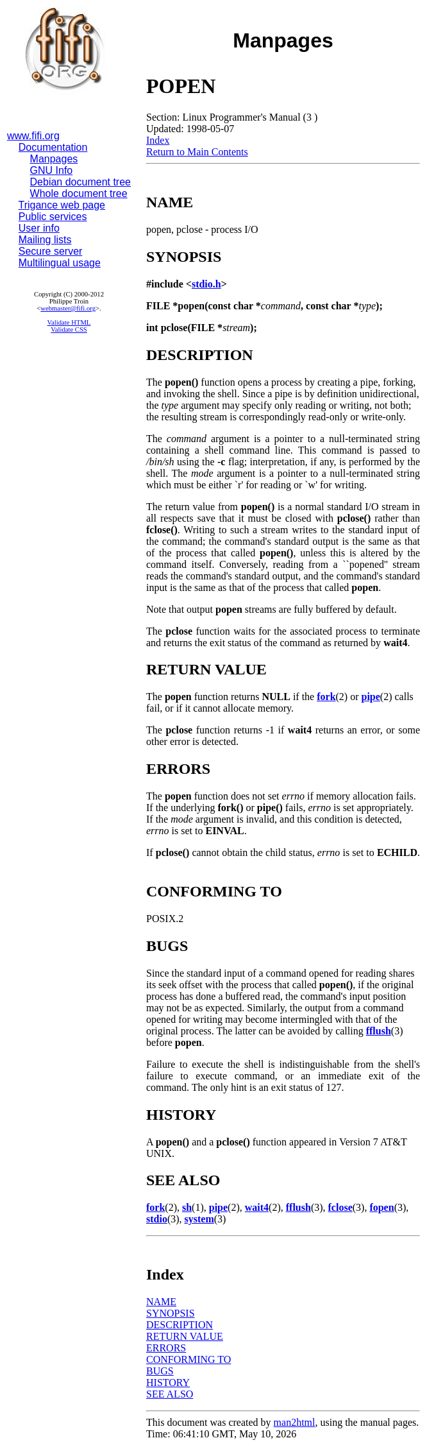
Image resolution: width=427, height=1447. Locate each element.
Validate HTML (69, 322)
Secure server (51, 251)
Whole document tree (79, 193)
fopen (381, 1207)
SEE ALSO (169, 1394)
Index (157, 140)
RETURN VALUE (184, 1336)
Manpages (54, 158)
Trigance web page (62, 205)
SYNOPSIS (170, 1313)
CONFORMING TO (188, 1359)
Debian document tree (80, 181)
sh (187, 1207)
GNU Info (51, 170)
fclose (340, 1207)
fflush (378, 1030)
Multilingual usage (60, 262)
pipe (371, 696)
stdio (156, 1218)
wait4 (257, 1207)
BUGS (160, 1371)
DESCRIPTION (179, 1324)
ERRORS (166, 1347)
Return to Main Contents (197, 151)
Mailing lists (45, 239)
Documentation (53, 147)
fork (326, 696)
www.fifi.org (33, 135)
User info (39, 228)
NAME (161, 1301)
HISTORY (168, 1382)
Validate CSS (69, 329)
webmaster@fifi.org (68, 308)
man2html (294, 1422)
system (199, 1218)
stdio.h (206, 283)
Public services (53, 216)
